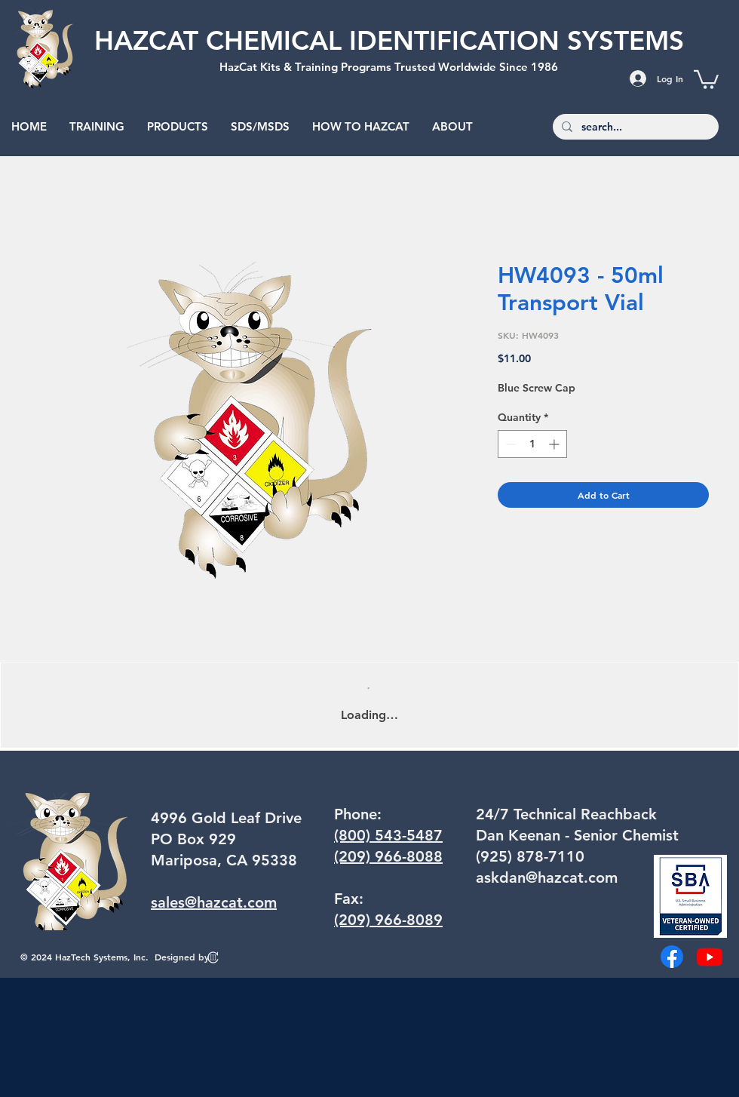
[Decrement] (509, 444)
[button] (706, 78)
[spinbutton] (532, 444)
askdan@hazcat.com (547, 877)
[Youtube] (710, 957)
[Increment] (555, 444)
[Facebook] (672, 957)
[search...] (634, 127)
